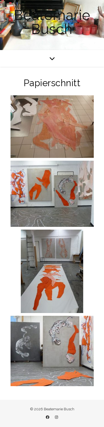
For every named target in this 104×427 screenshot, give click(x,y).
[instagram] (56, 417)
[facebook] (48, 417)
